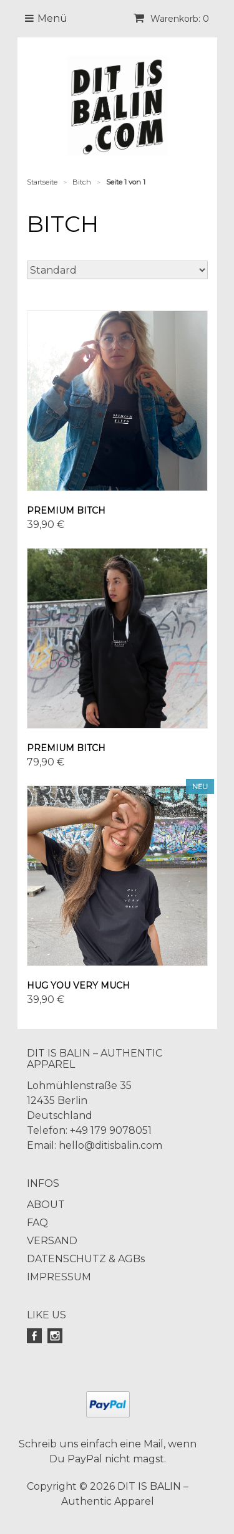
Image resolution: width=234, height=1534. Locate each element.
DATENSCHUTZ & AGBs (86, 1259)
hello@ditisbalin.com (110, 1145)
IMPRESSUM (59, 1277)
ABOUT (46, 1204)
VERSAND (52, 1241)
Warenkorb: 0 (171, 18)
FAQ (37, 1223)
